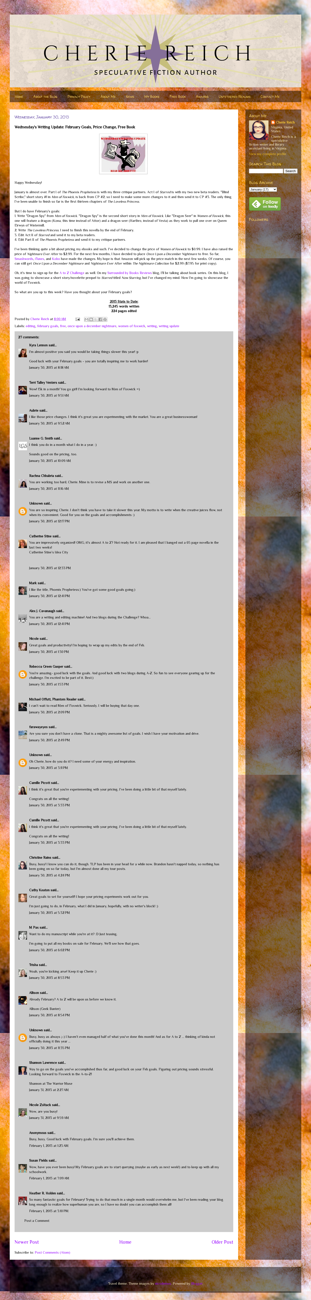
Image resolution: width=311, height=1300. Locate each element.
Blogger (196, 1283)
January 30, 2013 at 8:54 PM (49, 1015)
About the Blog (45, 96)
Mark (33, 583)
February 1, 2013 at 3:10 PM (49, 1211)
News (130, 96)
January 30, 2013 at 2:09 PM (49, 712)
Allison (34, 993)
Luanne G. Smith (41, 438)
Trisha (33, 965)
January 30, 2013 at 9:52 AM (49, 423)
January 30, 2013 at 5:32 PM (49, 913)
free (63, 326)
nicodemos (163, 1283)
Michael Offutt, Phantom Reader (53, 699)
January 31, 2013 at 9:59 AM (49, 1118)
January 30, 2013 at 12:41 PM (49, 596)
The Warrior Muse (59, 1083)
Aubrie (33, 410)
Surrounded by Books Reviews (129, 273)
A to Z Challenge (72, 273)
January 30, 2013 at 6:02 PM (49, 950)
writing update (169, 326)
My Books (151, 96)
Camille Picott (39, 783)
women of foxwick (131, 326)
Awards (202, 96)
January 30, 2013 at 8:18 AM (49, 367)
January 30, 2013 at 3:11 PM (48, 768)
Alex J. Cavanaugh (42, 611)
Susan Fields (38, 1160)
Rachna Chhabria (41, 476)
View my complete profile (267, 154)
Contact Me (270, 96)
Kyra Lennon (38, 345)
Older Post (222, 1242)
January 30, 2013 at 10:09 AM (50, 461)
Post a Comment (36, 1221)
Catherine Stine (40, 536)
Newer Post (27, 1242)
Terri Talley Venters (43, 382)
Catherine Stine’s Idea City (48, 552)
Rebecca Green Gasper (46, 666)
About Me (108, 96)
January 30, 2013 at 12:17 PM (49, 521)
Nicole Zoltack (40, 1105)
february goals (47, 326)
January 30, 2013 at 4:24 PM (49, 875)
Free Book (178, 96)
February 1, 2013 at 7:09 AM (49, 1178)
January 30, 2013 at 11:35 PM (49, 1048)
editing (30, 326)
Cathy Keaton (39, 890)
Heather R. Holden (42, 1193)
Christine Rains (40, 857)
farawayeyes (38, 727)
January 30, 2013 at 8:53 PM (49, 978)
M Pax (34, 927)
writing (152, 326)
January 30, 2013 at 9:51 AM (49, 395)
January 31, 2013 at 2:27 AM (49, 1090)
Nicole (34, 639)
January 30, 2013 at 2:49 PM (49, 740)
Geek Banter (50, 1009)
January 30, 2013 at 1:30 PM (49, 652)
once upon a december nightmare (92, 326)
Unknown (36, 503)
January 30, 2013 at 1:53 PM (49, 684)
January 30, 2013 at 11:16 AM (49, 489)
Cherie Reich (285, 122)
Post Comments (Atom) (52, 1252)
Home (19, 96)
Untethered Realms (235, 96)
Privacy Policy (79, 96)
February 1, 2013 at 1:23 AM (49, 1146)
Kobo (56, 259)
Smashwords (24, 259)
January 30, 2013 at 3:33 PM (49, 805)
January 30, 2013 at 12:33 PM (50, 568)
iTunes (39, 259)
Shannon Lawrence (43, 1063)
